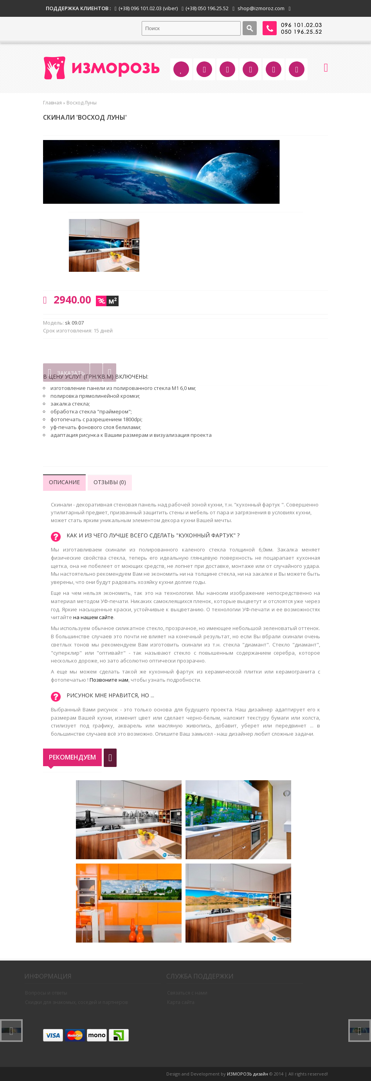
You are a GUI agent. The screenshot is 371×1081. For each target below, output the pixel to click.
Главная (52, 102)
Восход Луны (82, 102)
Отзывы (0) (110, 482)
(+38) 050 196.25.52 (207, 8)
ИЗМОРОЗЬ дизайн (247, 1074)
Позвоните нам (109, 679)
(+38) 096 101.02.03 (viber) (148, 8)
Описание (64, 482)
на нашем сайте (93, 617)
